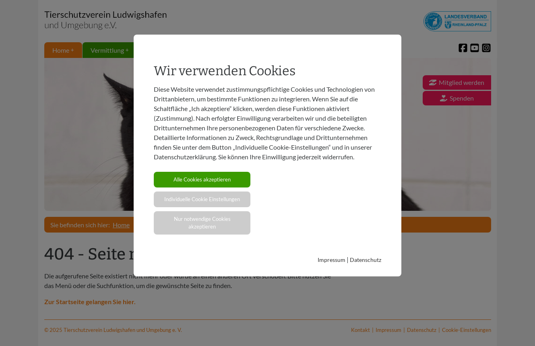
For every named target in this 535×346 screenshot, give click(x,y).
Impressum (331, 259)
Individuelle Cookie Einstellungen (202, 199)
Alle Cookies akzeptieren (202, 179)
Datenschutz (365, 259)
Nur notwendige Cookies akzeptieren (202, 223)
